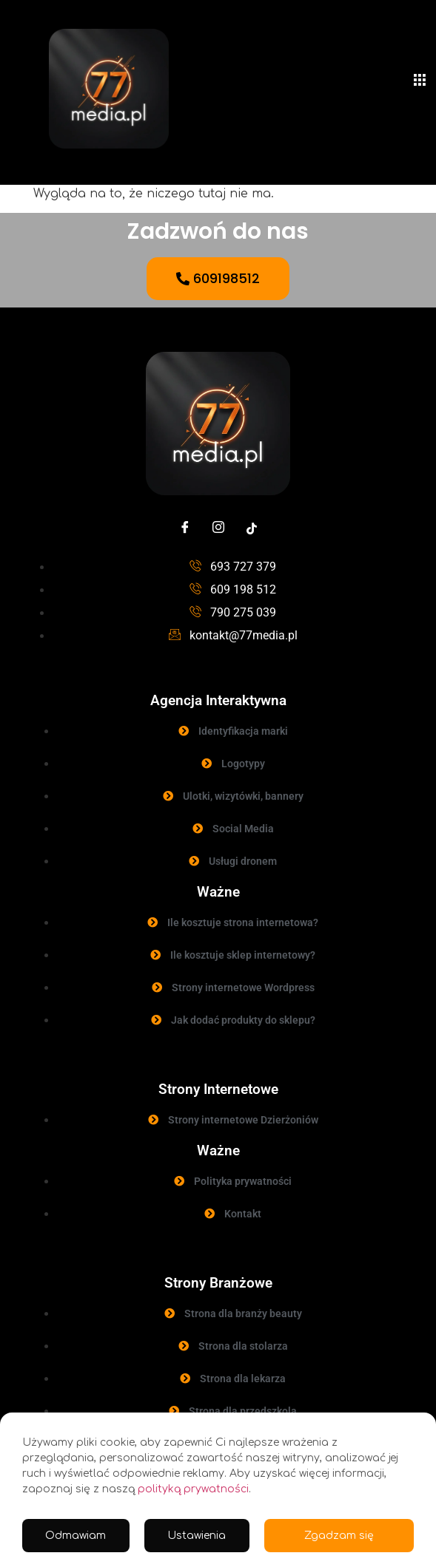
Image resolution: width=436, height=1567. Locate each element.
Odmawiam (75, 1535)
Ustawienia (196, 1535)
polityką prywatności (193, 1489)
